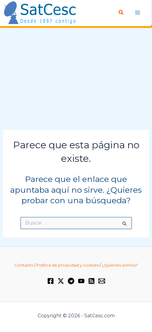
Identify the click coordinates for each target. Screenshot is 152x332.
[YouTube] (81, 281)
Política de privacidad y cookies (67, 265)
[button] (121, 13)
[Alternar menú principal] (137, 12)
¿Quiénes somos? (120, 265)
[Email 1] (101, 281)
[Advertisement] (76, 79)
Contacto (23, 265)
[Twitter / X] (60, 281)
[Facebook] (50, 281)
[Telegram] (71, 281)
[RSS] (91, 281)
